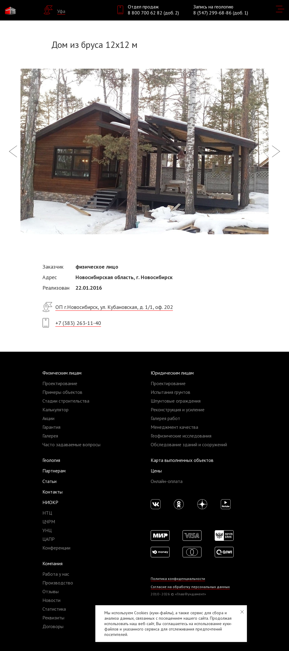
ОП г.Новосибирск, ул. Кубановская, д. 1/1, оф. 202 (114, 307)
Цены (156, 471)
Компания (52, 563)
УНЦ (47, 530)
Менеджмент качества (174, 427)
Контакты (52, 492)
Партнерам (54, 471)
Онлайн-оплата (167, 481)
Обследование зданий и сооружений (189, 444)
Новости (51, 600)
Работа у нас (55, 574)
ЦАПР (48, 539)
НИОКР (50, 502)
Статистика (54, 609)
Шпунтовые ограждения (176, 401)
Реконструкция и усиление (177, 409)
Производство (57, 583)
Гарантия (51, 427)
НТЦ (47, 513)
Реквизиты (53, 618)
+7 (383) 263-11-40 (78, 322)
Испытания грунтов (170, 392)
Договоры (52, 626)
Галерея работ (165, 418)
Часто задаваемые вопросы (71, 444)
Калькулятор (55, 409)
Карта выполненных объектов (182, 460)
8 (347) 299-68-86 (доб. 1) (220, 13)
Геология (51, 460)
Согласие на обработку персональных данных (190, 586)
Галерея (50, 436)
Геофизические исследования (181, 436)
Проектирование (59, 383)
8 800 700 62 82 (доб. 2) (153, 13)
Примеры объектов (62, 392)
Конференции (56, 548)
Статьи (49, 481)
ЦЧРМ (48, 522)
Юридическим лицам (172, 373)
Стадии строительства (65, 401)
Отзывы (50, 591)
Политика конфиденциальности (178, 578)
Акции (48, 418)
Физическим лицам (61, 373)
